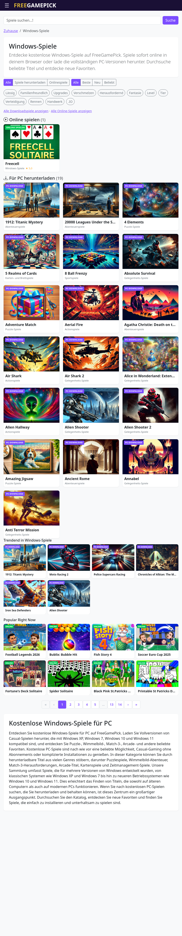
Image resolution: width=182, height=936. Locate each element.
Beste (86, 108)
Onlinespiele (58, 108)
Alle (8, 108)
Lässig (10, 118)
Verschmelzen (84, 118)
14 (120, 799)
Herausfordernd (111, 118)
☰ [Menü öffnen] (6, 5)
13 (111, 799)
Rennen (35, 127)
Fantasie (135, 118)
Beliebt (109, 108)
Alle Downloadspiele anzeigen (26, 136)
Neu (97, 108)
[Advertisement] (91, 22)
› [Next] (128, 799)
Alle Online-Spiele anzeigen (71, 136)
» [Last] (136, 799)
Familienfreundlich (34, 118)
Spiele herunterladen (30, 108)
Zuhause (11, 56)
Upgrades (60, 118)
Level (151, 118)
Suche (171, 45)
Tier (163, 118)
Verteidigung (15, 127)
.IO (70, 127)
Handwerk (55, 127)
